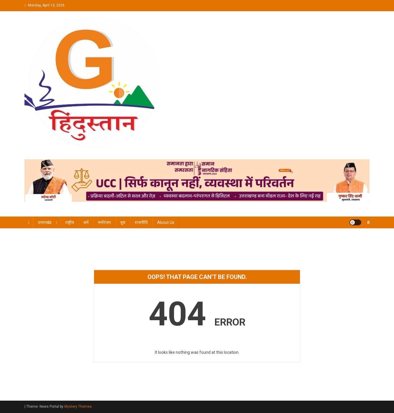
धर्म (85, 222)
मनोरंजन (104, 222)
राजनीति (141, 222)
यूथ (122, 222)
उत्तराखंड (44, 222)
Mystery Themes (78, 406)
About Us (165, 222)
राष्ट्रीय (69, 222)
